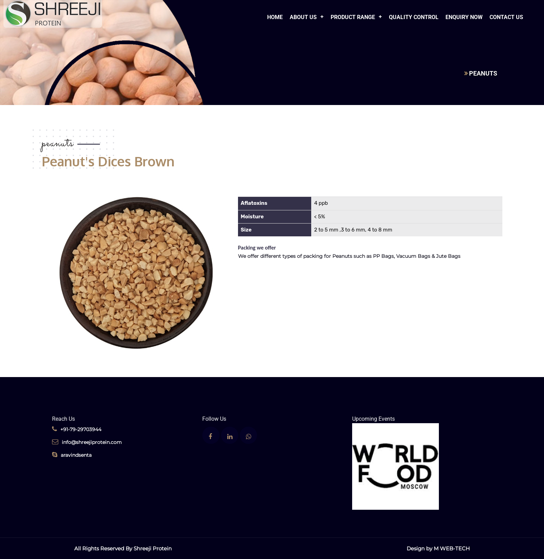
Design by (420, 548)
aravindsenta (72, 455)
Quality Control (414, 17)
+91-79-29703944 (76, 429)
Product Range (353, 17)
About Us (303, 17)
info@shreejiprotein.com (87, 442)
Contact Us (506, 17)
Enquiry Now (464, 17)
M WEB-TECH (452, 548)
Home (275, 17)
